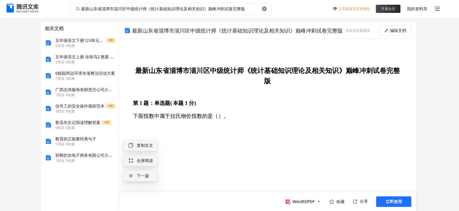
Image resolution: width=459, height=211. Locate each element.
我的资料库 (417, 8)
